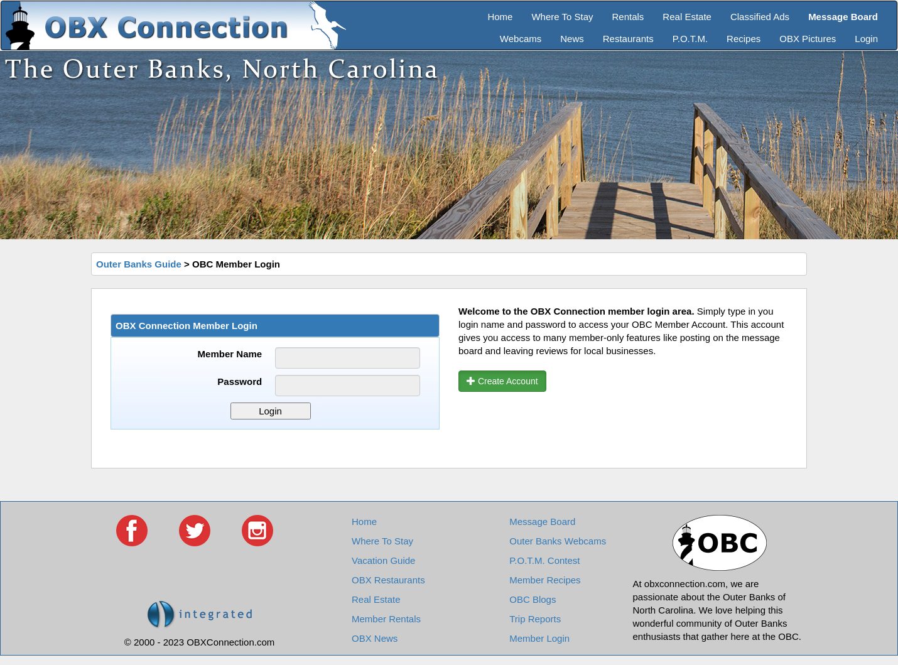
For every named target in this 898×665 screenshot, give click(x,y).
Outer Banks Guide (138, 264)
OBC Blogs (532, 599)
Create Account (502, 381)
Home (499, 16)
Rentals (628, 16)
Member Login (539, 638)
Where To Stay (562, 16)
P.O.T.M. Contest (544, 560)
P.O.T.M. (690, 38)
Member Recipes (544, 580)
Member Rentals (386, 619)
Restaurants (628, 38)
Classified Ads (759, 16)
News (572, 38)
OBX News (375, 638)
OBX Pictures (807, 38)
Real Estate (687, 16)
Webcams (520, 38)
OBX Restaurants (388, 580)
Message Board (542, 521)
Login (866, 38)
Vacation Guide (383, 560)
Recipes (743, 38)
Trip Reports (535, 619)
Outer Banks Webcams (557, 541)
